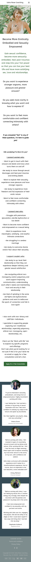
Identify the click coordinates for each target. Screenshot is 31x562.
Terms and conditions (16, 541)
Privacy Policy (15, 544)
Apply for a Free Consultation (15, 364)
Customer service (15, 538)
